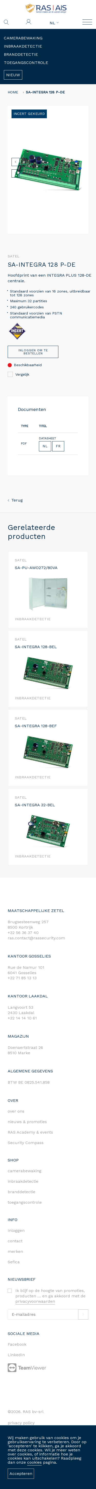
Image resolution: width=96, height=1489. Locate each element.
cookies (34, 1462)
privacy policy (21, 1422)
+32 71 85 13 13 (22, 977)
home (13, 92)
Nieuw (13, 74)
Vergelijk (18, 374)
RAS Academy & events (30, 1132)
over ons (16, 1111)
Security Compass (26, 1142)
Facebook (17, 1344)
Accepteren (20, 1473)
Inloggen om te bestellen (33, 352)
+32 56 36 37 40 (23, 932)
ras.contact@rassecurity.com (36, 938)
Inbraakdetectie (23, 46)
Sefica (14, 1261)
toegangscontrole (25, 1202)
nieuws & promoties (27, 1121)
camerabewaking (24, 1170)
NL (54, 23)
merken (15, 1251)
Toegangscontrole (26, 62)
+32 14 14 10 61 (22, 1018)
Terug (15, 500)
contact (15, 1240)
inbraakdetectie (23, 1181)
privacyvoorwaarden (35, 1301)
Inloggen (16, 1230)
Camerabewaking (23, 38)
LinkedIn (16, 1354)
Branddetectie (21, 54)
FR (58, 446)
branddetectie (21, 1191)
